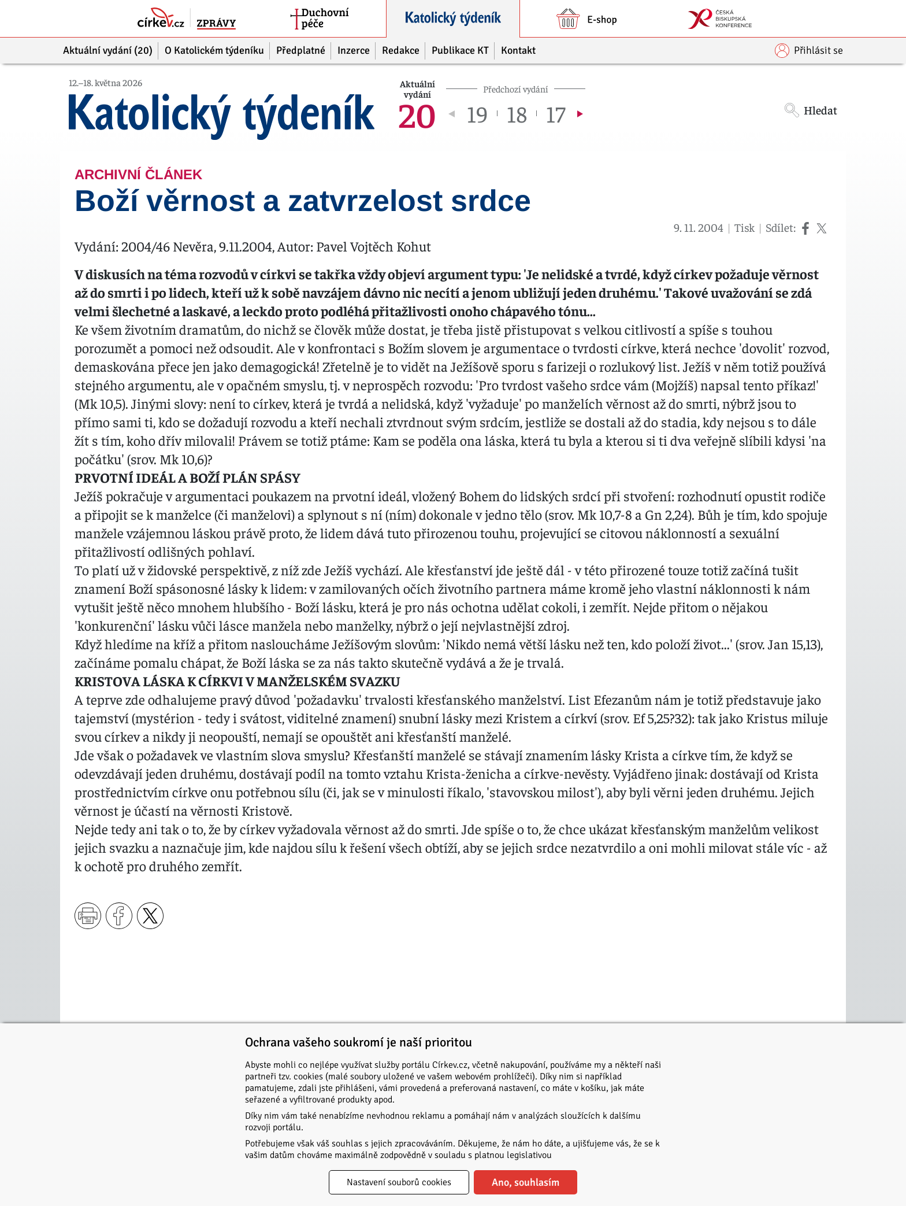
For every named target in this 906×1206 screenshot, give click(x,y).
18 (517, 113)
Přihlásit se (809, 50)
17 (555, 113)
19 (477, 113)
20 (417, 113)
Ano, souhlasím (525, 1182)
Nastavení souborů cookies (399, 1182)
